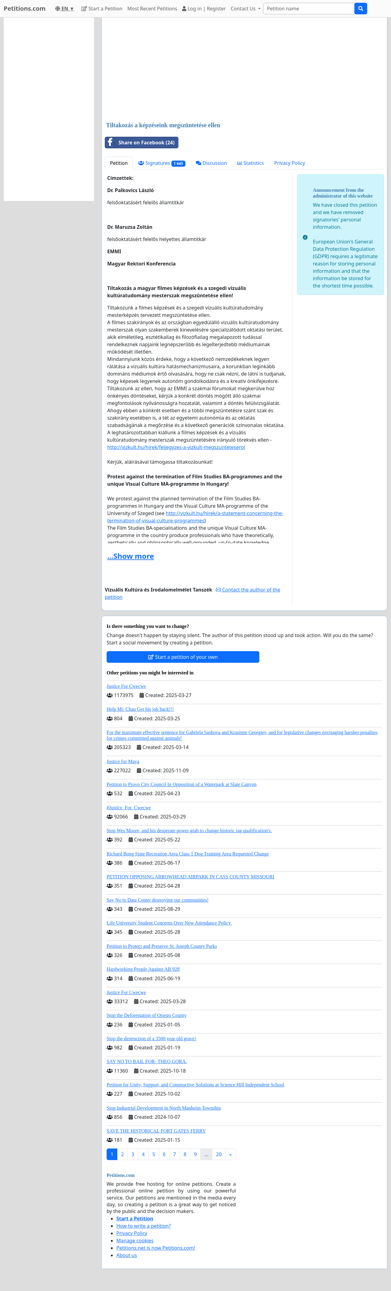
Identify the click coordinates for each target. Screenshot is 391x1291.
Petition (119, 163)
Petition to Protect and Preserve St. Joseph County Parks (162, 946)
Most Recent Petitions (152, 8)
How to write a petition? (143, 1225)
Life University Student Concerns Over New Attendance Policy (169, 923)
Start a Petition (102, 8)
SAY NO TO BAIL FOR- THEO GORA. (147, 1061)
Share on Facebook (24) (139, 142)
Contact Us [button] (244, 8)
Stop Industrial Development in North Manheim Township (164, 1108)
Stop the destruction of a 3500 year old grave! (151, 1038)
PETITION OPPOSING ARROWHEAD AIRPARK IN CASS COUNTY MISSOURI (190, 876)
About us (126, 1255)
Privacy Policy (289, 163)
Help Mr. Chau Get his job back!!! (140, 709)
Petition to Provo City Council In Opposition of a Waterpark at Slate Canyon (182, 784)
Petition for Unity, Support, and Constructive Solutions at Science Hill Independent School (195, 1084)
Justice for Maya (123, 761)
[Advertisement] (244, 70)
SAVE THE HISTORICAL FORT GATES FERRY (156, 1130)
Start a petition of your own (182, 657)
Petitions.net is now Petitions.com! (155, 1248)
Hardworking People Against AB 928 (143, 969)
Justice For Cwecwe (126, 686)
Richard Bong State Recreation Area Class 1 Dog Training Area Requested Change (188, 853)
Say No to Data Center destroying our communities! (158, 900)
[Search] (309, 8)
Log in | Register (204, 8)
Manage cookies (135, 1240)
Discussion (211, 163)
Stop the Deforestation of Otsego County (147, 1015)
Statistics (250, 163)
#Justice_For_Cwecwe (129, 807)
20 (218, 1154)
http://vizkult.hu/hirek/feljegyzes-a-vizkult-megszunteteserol (176, 447)
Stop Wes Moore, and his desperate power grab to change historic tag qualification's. (189, 830)
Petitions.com (25, 8)
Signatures (161, 163)
